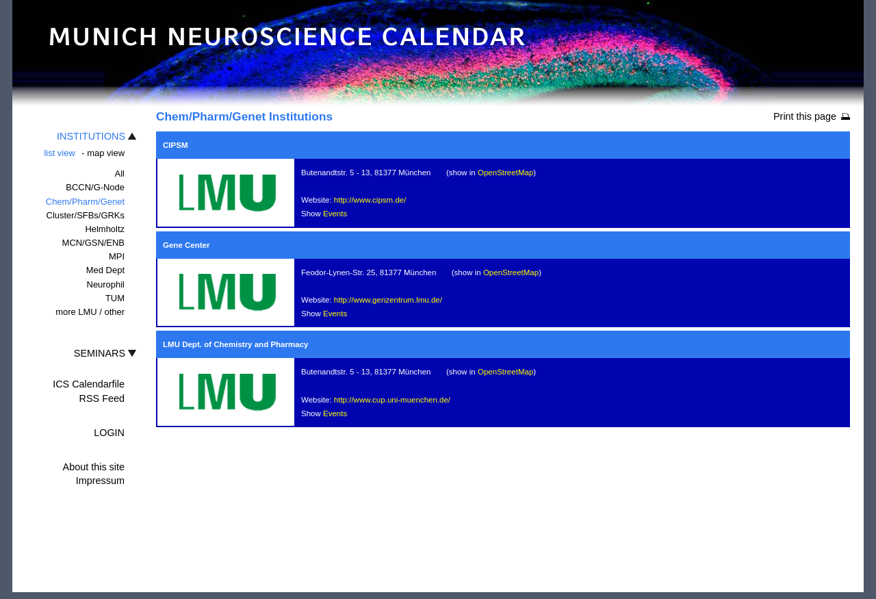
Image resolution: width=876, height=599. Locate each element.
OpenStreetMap (505, 172)
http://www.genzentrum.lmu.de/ (388, 300)
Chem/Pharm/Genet (85, 201)
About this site (94, 466)
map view (106, 153)
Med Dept (105, 270)
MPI (117, 256)
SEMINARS (99, 353)
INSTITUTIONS (91, 136)
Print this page (804, 116)
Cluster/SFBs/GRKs (86, 215)
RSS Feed (102, 398)
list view (59, 153)
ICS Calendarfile (89, 384)
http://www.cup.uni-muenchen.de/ (392, 400)
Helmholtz (105, 229)
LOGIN (109, 432)
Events (335, 213)
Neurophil (106, 284)
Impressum (100, 480)
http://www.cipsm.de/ (370, 200)
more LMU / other (90, 312)
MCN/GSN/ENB (93, 243)
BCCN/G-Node (95, 187)
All (120, 173)
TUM (115, 298)
